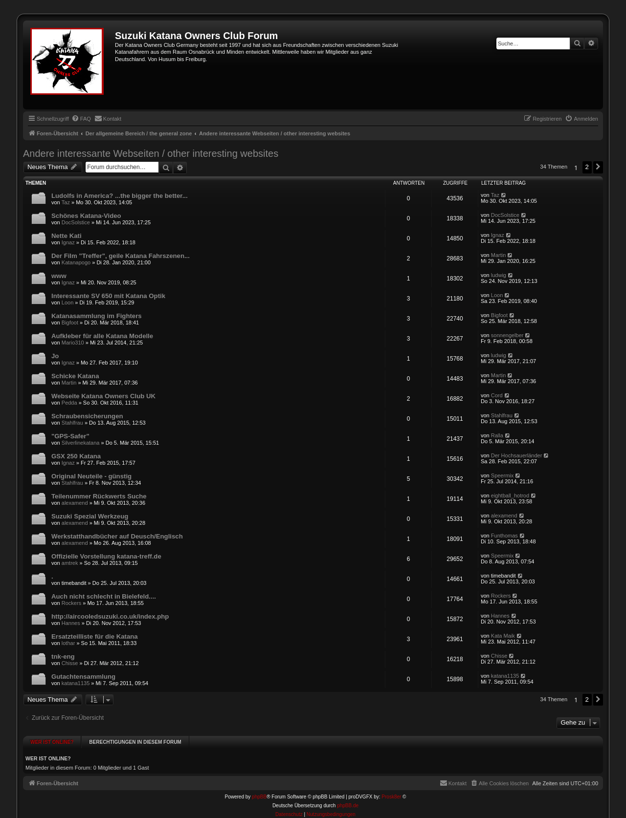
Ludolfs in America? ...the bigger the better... (119, 195)
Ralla (497, 435)
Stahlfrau (72, 423)
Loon (67, 302)
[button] (598, 167)
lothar (68, 643)
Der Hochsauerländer (516, 455)
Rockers (71, 603)
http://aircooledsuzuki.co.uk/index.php (110, 616)
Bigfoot (70, 322)
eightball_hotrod (510, 495)
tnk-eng (63, 656)
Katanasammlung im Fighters (96, 316)
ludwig (498, 275)
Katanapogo (76, 262)
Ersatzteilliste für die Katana (94, 636)
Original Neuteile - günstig (91, 476)
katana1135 (76, 683)
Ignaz (68, 242)
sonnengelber (507, 335)
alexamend (75, 503)
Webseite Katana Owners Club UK (103, 396)
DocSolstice (76, 222)
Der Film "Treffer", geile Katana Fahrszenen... (120, 255)
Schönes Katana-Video (86, 215)
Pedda (69, 403)
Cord (497, 395)
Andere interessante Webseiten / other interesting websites (150, 153)
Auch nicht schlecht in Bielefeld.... (103, 596)
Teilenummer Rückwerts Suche (99, 496)
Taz (66, 202)
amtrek (70, 563)
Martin (498, 255)
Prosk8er (391, 792)
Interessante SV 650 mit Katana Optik (108, 296)
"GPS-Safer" (70, 436)
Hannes (71, 623)
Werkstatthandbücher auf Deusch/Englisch (117, 536)
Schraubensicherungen (87, 416)
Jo (55, 356)
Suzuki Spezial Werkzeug (89, 516)
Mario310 (73, 342)
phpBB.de (347, 801)
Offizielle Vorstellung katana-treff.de (106, 556)
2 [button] (587, 167)
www (59, 276)
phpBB (259, 792)
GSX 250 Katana (76, 456)
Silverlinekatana (81, 443)
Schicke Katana (75, 376)
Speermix (502, 475)
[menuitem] (81, 119)
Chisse (70, 663)
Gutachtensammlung (83, 676)
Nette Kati (66, 235)
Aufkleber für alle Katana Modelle (102, 336)
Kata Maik (503, 636)
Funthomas (504, 535)
